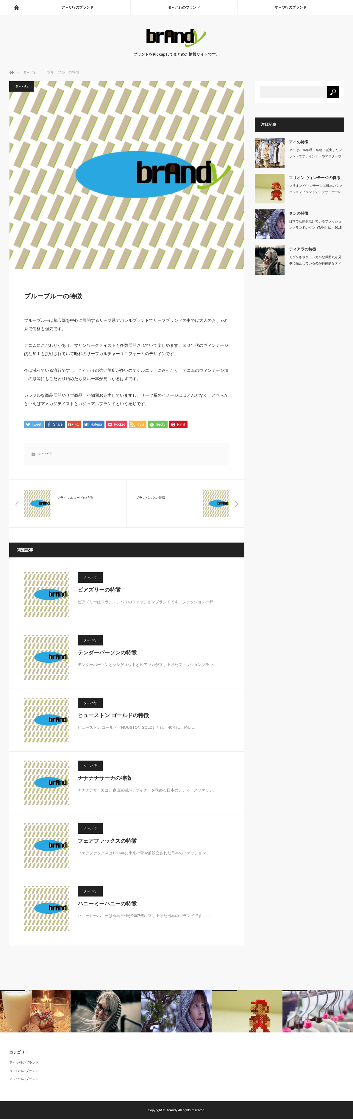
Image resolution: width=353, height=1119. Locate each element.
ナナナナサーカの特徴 (104, 778)
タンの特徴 (298, 213)
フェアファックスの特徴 (107, 841)
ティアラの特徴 (302, 249)
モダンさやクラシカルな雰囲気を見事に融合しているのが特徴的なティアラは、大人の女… (315, 263)
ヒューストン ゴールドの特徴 (113, 715)
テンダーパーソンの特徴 (107, 653)
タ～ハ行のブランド (184, 7)
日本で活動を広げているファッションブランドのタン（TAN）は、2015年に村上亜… (315, 228)
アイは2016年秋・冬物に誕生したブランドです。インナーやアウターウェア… (315, 156)
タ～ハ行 (21, 86)
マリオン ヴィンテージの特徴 (314, 177)
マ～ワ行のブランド (290, 7)
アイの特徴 (298, 142)
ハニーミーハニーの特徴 (107, 904)
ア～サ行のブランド (77, 7)
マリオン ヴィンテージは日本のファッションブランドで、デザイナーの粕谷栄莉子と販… (315, 192)
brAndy (172, 1110)
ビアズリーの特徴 (99, 590)
